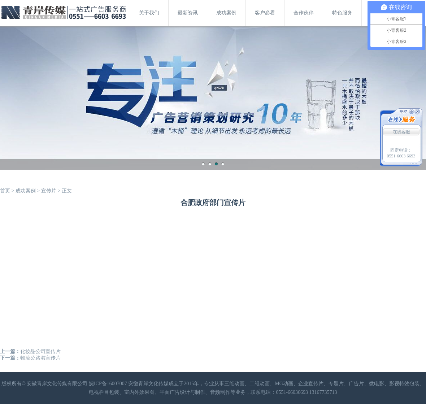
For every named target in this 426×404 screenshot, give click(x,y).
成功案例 (226, 13)
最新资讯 (188, 13)
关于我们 (149, 13)
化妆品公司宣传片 (40, 351)
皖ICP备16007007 (108, 383)
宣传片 (48, 191)
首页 (5, 191)
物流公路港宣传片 (40, 358)
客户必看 (265, 13)
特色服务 (342, 13)
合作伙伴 (304, 13)
